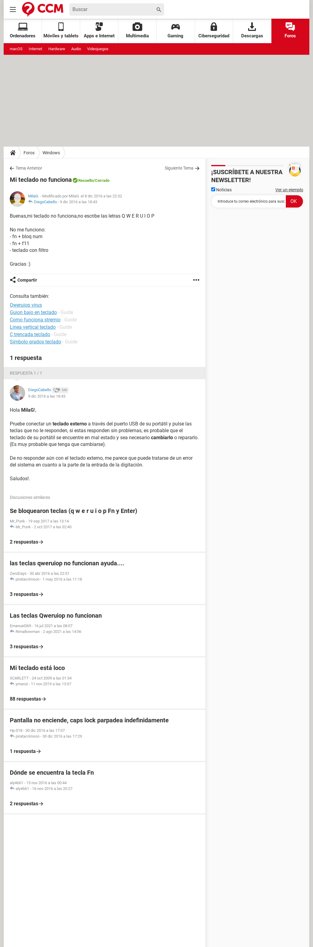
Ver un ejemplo (289, 189)
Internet (35, 49)
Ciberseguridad (213, 30)
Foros (290, 30)
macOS (16, 49)
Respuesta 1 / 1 (26, 373)
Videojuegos (98, 49)
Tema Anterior (29, 168)
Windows (51, 152)
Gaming (175, 30)
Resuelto (86, 180)
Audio (76, 49)
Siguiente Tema (179, 168)
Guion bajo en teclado (33, 312)
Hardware (56, 49)
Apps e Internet (99, 30)
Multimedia (137, 30)
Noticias (221, 189)
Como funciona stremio (35, 320)
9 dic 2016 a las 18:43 (78, 202)
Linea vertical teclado (33, 327)
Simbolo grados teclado (35, 342)
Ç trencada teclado (30, 334)
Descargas (252, 30)
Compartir (27, 280)
